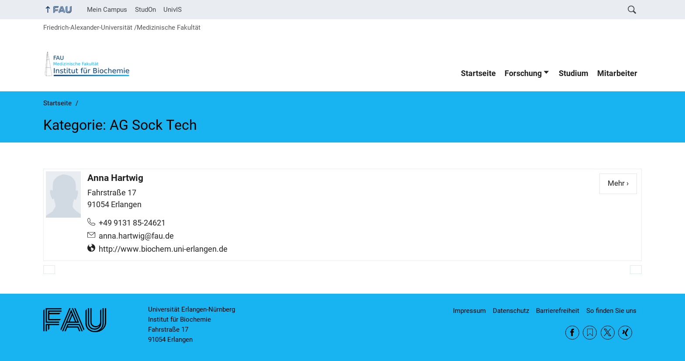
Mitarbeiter (617, 73)
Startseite (478, 73)
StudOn (145, 10)
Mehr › (622, 182)
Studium (573, 73)
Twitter (608, 333)
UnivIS (172, 10)
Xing (625, 333)
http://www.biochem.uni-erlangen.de (163, 249)
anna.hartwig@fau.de (136, 236)
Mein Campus (107, 10)
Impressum (469, 311)
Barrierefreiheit (557, 311)
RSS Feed (590, 333)
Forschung (523, 73)
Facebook (572, 333)
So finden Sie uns (611, 311)
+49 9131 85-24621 (132, 223)
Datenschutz (511, 311)
